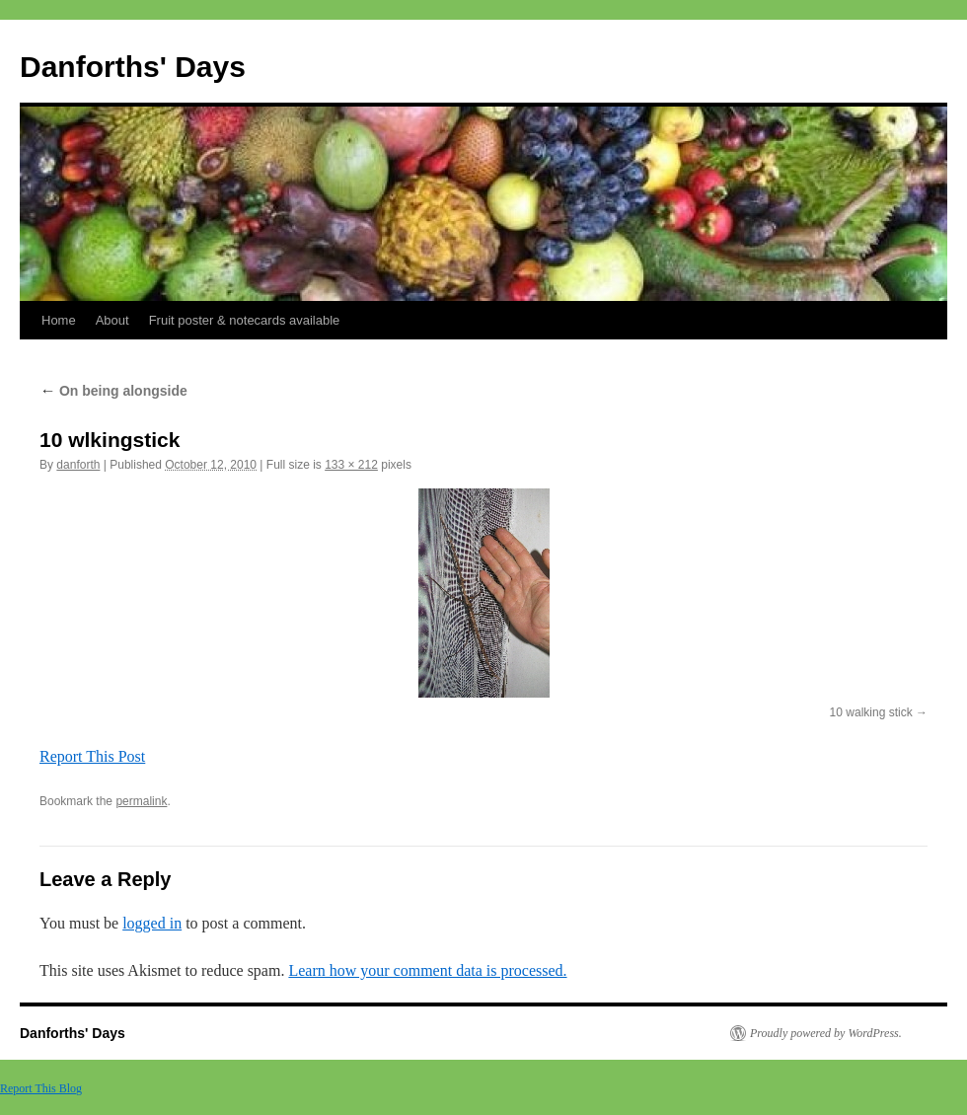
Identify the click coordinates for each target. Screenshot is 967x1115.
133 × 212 (351, 465)
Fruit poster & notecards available (244, 320)
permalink (141, 801)
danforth (78, 465)
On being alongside (113, 391)
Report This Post (92, 756)
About (112, 320)
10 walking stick (871, 712)
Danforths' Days (133, 66)
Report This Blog (41, 1088)
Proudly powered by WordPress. (826, 1033)
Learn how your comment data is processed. (427, 970)
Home (58, 320)
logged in (152, 923)
